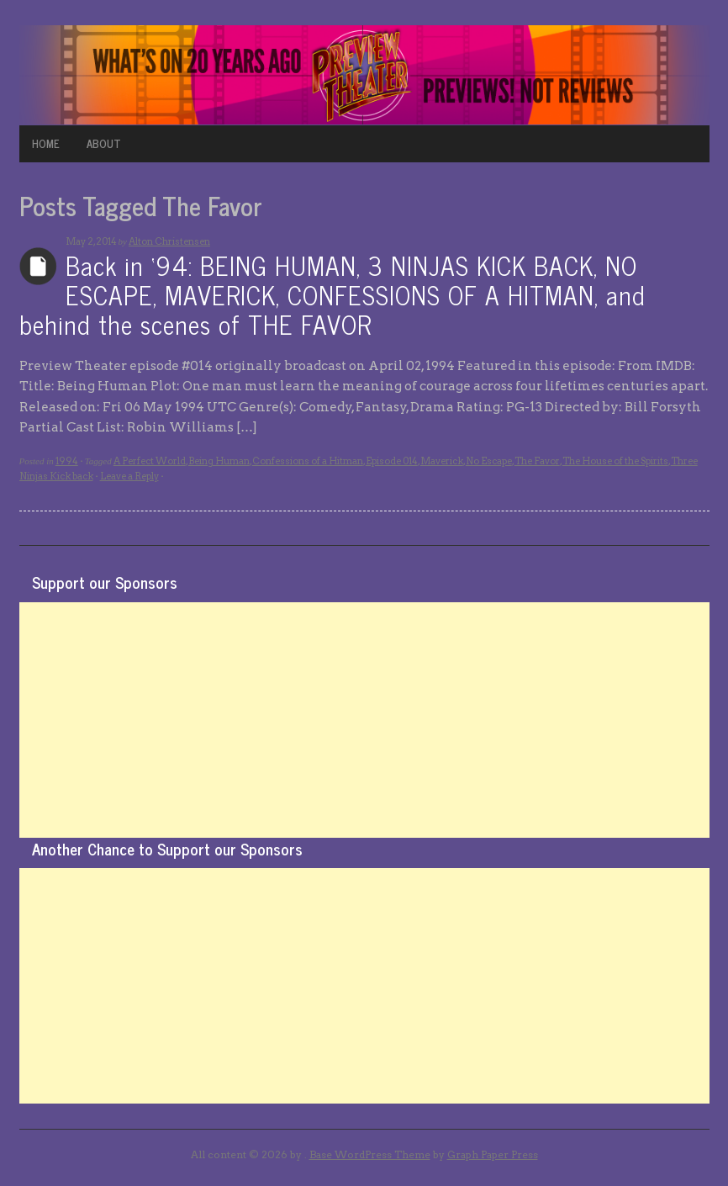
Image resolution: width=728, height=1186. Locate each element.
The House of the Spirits (615, 461)
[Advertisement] (364, 720)
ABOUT (104, 143)
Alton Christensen (169, 241)
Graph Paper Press (492, 1154)
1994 (66, 461)
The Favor (537, 461)
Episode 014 (392, 461)
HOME (46, 143)
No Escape (489, 461)
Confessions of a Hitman (307, 461)
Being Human (219, 461)
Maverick (441, 461)
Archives (38, 266)
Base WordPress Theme (369, 1154)
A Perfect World (149, 461)
